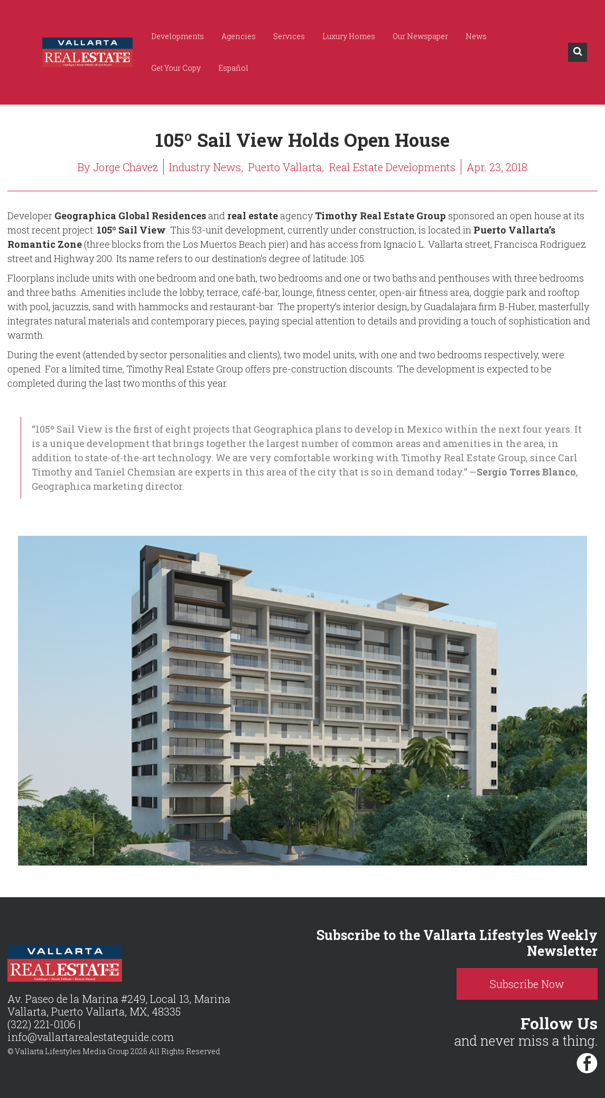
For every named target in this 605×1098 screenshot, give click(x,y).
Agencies (238, 36)
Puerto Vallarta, (286, 167)
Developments (177, 36)
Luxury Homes (348, 36)
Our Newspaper (420, 36)
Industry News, (206, 167)
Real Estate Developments (392, 167)
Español (233, 68)
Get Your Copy (176, 68)
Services (289, 36)
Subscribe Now (527, 984)
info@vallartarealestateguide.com (90, 1037)
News (476, 36)
